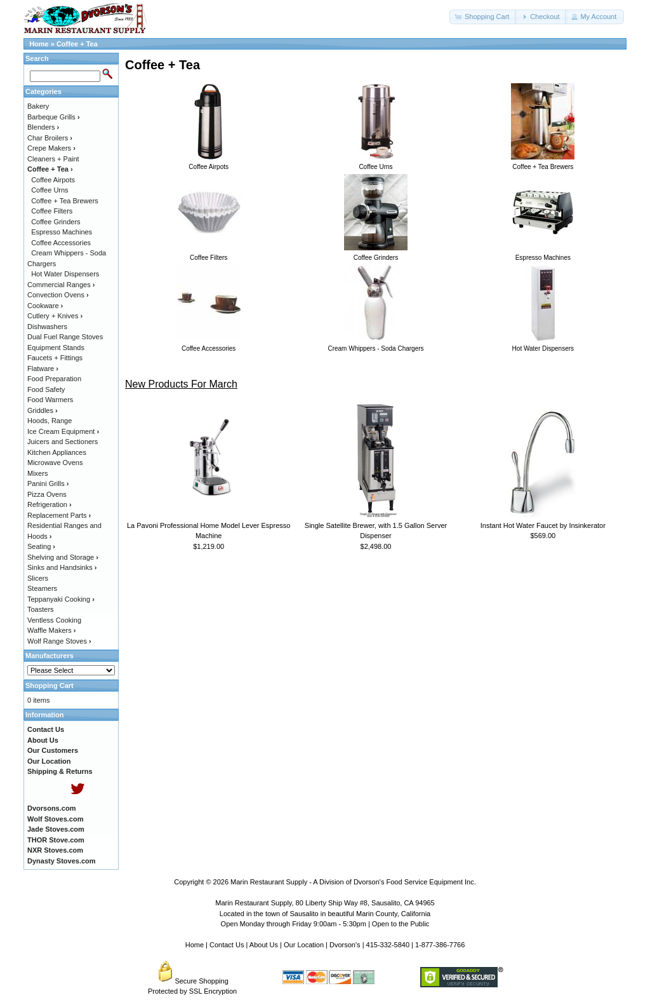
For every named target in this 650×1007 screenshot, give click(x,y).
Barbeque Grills (53, 117)
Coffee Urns (50, 190)
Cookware (45, 305)
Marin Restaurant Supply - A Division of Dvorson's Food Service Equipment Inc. (353, 882)
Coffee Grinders (55, 222)
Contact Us (226, 945)
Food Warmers (50, 399)
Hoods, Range (49, 420)
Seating (41, 546)
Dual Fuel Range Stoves (65, 337)
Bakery (38, 106)
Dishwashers (47, 326)
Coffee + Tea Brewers (64, 201)
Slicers (37, 578)
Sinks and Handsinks (61, 567)
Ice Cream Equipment (63, 431)
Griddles (42, 410)
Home (39, 44)
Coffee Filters (51, 211)
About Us (263, 945)
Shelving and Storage (62, 557)
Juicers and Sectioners (62, 441)
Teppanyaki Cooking (61, 599)
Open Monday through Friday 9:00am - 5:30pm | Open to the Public (325, 924)
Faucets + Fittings (55, 358)
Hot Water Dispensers (65, 274)
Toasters (40, 609)
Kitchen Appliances (56, 452)
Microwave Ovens (55, 462)
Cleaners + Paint (53, 159)
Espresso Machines (61, 232)
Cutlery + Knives (55, 316)
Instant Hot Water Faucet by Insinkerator (543, 525)
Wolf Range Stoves (59, 641)
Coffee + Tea (77, 44)
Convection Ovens (58, 295)
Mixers (37, 473)
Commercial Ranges (61, 284)
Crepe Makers (51, 148)
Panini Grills (48, 483)
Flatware (42, 368)
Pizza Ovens (47, 494)
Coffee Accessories (61, 243)
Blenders (43, 127)
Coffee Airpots (53, 180)
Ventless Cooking (54, 620)
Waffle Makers (51, 630)
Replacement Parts (59, 515)
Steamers (42, 588)
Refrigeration (49, 504)
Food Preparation (54, 378)
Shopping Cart (49, 685)
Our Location (304, 945)
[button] (483, 17)
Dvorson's (345, 945)
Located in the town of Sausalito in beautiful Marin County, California (325, 913)
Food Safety (46, 389)
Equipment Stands (55, 347)
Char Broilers (49, 138)
